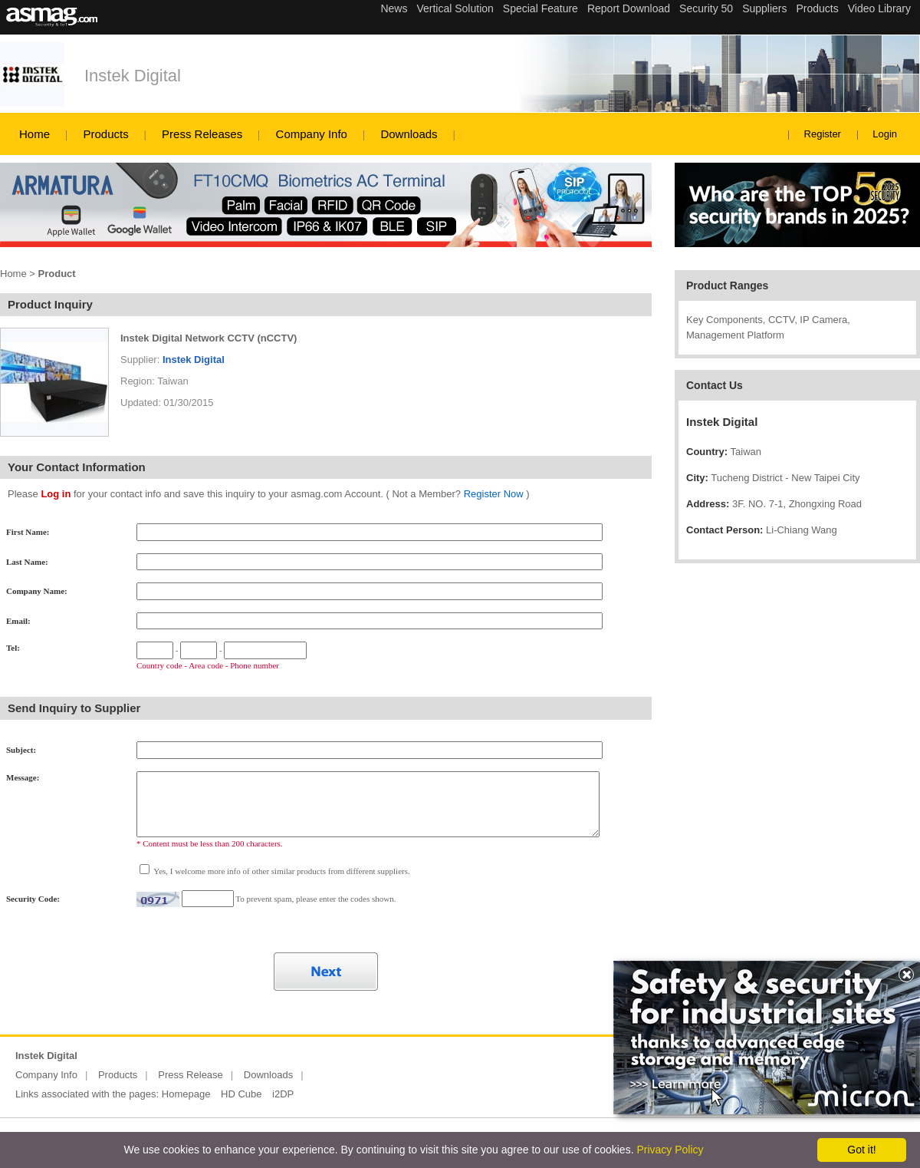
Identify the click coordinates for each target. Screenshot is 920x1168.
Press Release (190, 1075)
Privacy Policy (669, 1149)
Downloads (408, 133)
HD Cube (241, 1094)
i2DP (283, 1094)
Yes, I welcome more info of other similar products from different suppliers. (281, 871)
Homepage (186, 1094)
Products (105, 133)
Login (884, 134)
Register (822, 134)
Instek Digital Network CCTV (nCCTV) (208, 338)
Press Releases (202, 133)
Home (34, 133)
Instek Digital (132, 75)
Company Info (311, 133)
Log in (56, 494)
